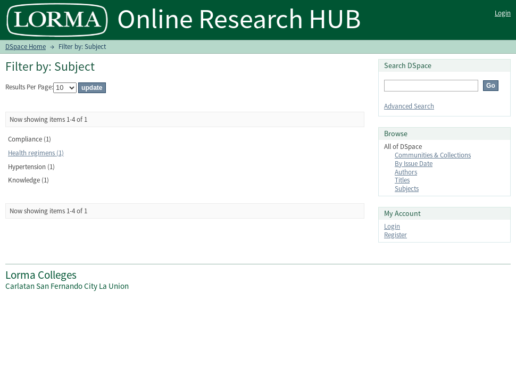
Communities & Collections (433, 155)
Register (395, 234)
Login (503, 13)
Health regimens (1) (36, 152)
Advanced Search (409, 106)
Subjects (407, 188)
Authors (406, 172)
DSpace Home (25, 46)
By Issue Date (413, 163)
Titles (402, 180)
